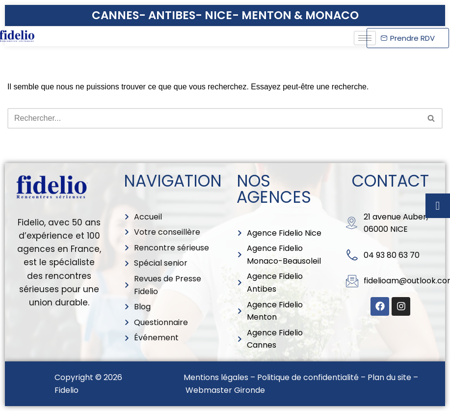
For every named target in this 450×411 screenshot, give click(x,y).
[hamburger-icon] (365, 38)
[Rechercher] (214, 118)
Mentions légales (216, 377)
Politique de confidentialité (308, 377)
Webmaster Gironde (225, 390)
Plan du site (389, 377)
